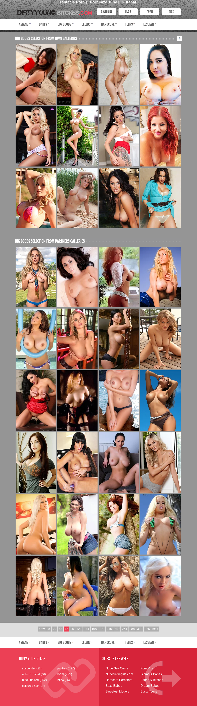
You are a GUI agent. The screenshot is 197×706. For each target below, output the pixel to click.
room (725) (64, 674)
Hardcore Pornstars (119, 680)
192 (101, 629)
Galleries (106, 11)
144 (86, 629)
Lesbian (148, 24)
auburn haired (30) (34, 674)
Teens (129, 24)
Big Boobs (64, 24)
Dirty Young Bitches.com (53, 11)
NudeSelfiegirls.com (119, 674)
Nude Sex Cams (117, 668)
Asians (23, 24)
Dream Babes (149, 685)
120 (79, 629)
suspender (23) (32, 668)
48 (60, 629)
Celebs (86, 24)
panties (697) (66, 668)
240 (116, 629)
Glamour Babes (151, 674)
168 (94, 629)
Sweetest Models (117, 691)
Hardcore (107, 24)
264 (124, 629)
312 (139, 629)
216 (109, 629)
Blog (128, 11)
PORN (150, 11)
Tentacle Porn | (74, 2)
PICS (171, 11)
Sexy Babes (114, 685)
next (155, 629)
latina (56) (63, 680)
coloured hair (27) (33, 685)
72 (66, 629)
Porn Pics (147, 668)
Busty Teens (148, 691)
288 (132, 629)
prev (42, 629)
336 (147, 629)
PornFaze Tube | (105, 2)
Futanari (130, 2)
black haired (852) (34, 680)
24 (54, 629)
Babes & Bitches (151, 680)
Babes (43, 24)
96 (72, 629)
